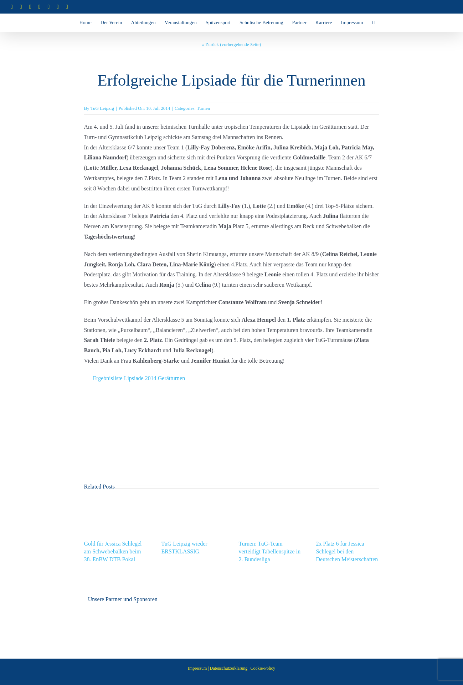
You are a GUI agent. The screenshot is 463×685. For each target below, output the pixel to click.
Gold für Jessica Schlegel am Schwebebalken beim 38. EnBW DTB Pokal (113, 551)
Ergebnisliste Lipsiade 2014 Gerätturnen (139, 378)
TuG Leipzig (102, 108)
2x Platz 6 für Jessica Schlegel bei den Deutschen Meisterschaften (347, 551)
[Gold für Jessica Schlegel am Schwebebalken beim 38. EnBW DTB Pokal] (115, 502)
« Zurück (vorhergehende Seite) (231, 44)
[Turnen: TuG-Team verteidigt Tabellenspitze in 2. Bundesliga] (270, 502)
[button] (373, 23)
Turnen (203, 108)
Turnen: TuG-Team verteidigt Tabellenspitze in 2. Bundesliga (270, 551)
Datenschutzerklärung (228, 668)
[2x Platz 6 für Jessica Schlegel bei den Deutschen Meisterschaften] (347, 502)
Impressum (197, 668)
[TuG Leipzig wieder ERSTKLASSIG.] (192, 502)
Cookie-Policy (263, 668)
